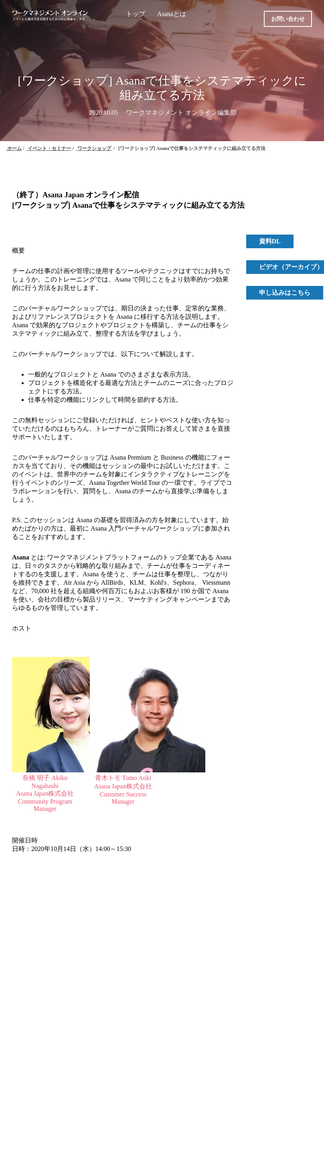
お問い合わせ (288, 19)
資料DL (270, 241)
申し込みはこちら (284, 292)
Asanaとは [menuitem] (171, 13)
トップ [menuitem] (135, 13)
